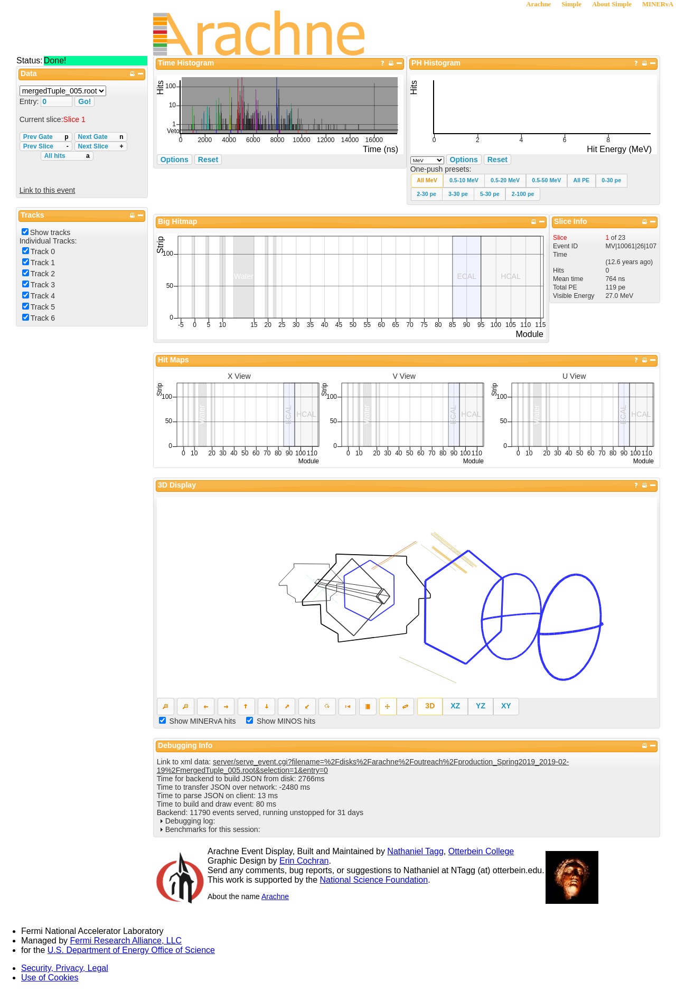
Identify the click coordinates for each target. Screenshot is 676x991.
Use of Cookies (50, 977)
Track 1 (43, 262)
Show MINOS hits (286, 721)
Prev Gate (46, 137)
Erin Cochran (303, 860)
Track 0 (43, 251)
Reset (497, 159)
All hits (67, 156)
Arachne (538, 4)
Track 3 (43, 285)
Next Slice (101, 146)
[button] (427, 180)
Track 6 (43, 318)
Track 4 (43, 296)
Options (464, 159)
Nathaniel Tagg (415, 851)
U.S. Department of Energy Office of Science (131, 950)
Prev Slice (46, 146)
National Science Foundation (374, 879)
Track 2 (43, 273)
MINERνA (657, 4)
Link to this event (48, 190)
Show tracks (50, 232)
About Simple (612, 4)
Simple (571, 4)
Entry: (30, 101)
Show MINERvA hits (203, 721)
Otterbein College (481, 851)
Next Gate (101, 137)
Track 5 (43, 307)
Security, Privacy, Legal (64, 968)
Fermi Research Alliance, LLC (126, 940)
